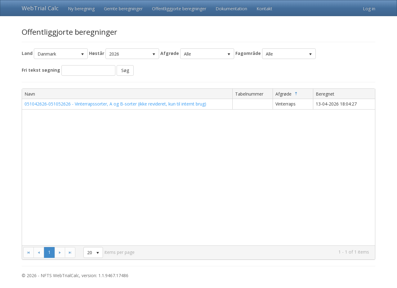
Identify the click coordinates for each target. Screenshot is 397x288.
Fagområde (248, 53)
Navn (30, 94)
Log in (369, 8)
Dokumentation (231, 8)
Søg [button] (125, 70)
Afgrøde (169, 53)
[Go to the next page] (60, 252)
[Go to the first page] (28, 252)
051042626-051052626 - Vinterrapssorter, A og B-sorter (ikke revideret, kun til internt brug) (115, 104)
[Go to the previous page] (38, 252)
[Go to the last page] (70, 252)
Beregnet (325, 94)
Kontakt (264, 8)
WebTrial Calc (40, 8)
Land (27, 53)
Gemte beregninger (123, 8)
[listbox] (61, 53)
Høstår (96, 53)
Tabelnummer (249, 94)
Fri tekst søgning (41, 70)
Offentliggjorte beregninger (179, 8)
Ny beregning (81, 8)
